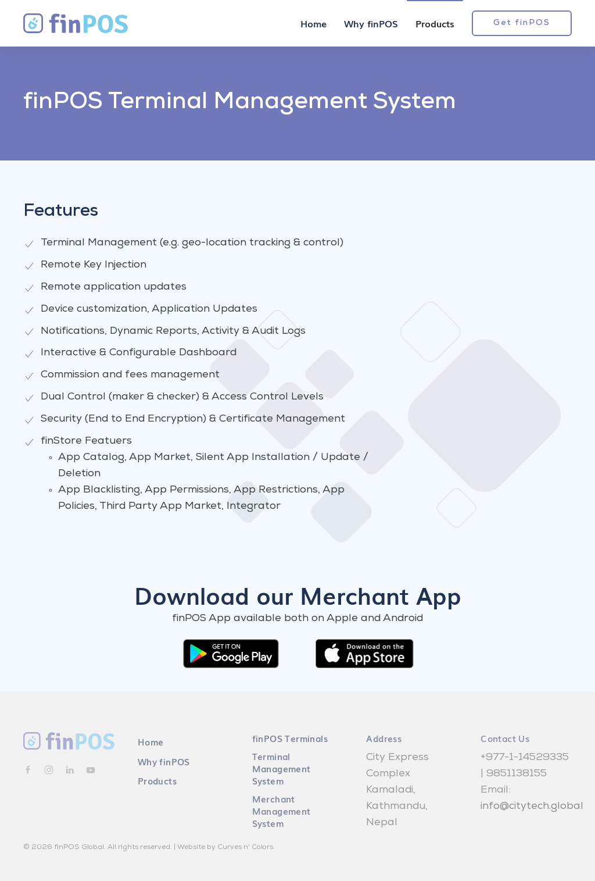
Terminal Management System (281, 768)
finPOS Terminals (290, 738)
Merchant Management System (281, 810)
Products (434, 23)
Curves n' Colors (245, 847)
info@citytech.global (532, 806)
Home (313, 23)
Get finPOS (521, 23)
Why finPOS (371, 23)
